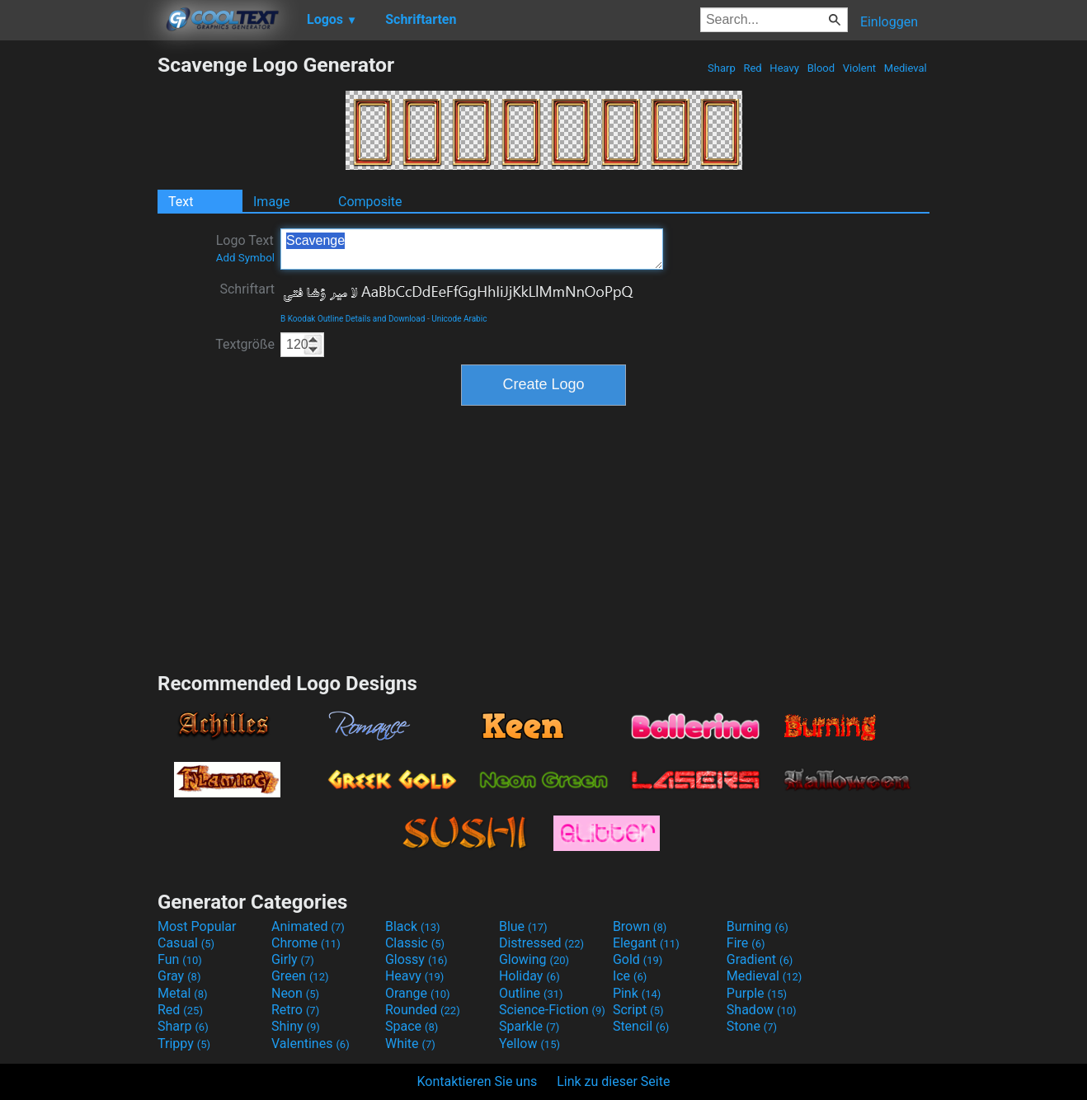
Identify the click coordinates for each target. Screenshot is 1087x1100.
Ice (630, 976)
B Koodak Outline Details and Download (352, 318)
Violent (859, 68)
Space (411, 1026)
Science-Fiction (552, 1010)
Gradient (760, 959)
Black (412, 926)
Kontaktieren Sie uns (477, 1081)
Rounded (422, 1010)
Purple (757, 993)
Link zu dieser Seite (613, 1081)
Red (753, 68)
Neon (295, 993)
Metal (183, 993)
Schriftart (247, 289)
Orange (417, 993)
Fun (180, 959)
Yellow (529, 1043)
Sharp (721, 68)
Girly (292, 959)
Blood (820, 68)
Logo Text (245, 248)
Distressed (541, 943)
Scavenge (471, 249)
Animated (308, 926)
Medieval (905, 68)
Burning (757, 926)
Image (271, 201)
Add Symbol (245, 257)
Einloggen (889, 22)
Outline (531, 993)
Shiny (295, 1026)
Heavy (784, 68)
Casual (186, 943)
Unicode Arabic (459, 318)
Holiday (529, 976)
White (410, 1043)
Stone (752, 1026)
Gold (638, 959)
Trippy (184, 1043)
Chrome (306, 943)
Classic (415, 943)
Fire (746, 943)
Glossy (416, 959)
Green (300, 976)
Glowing (534, 959)
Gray (179, 976)
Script (638, 1010)
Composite (370, 201)
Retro (295, 1010)
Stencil (641, 1026)
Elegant (646, 943)
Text (180, 201)
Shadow (762, 1010)
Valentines (310, 1043)
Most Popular (197, 926)
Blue (523, 926)
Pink (637, 993)
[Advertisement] (78, 300)
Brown (639, 926)
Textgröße (245, 344)
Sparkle (529, 1026)
